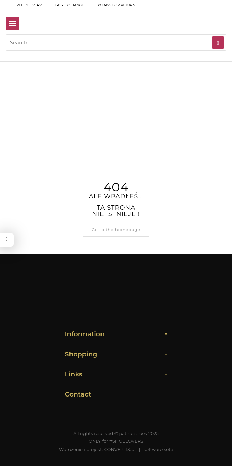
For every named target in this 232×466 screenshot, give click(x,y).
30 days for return (111, 5)
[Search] (218, 42)
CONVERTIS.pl (120, 449)
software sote (158, 449)
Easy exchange (65, 5)
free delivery (23, 5)
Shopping (116, 354)
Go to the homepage (116, 229)
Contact (78, 394)
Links (116, 374)
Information (116, 334)
